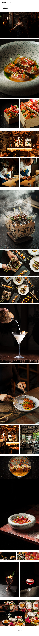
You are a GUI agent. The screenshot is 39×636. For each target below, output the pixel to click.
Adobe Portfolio (21, 634)
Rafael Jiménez (6, 2)
